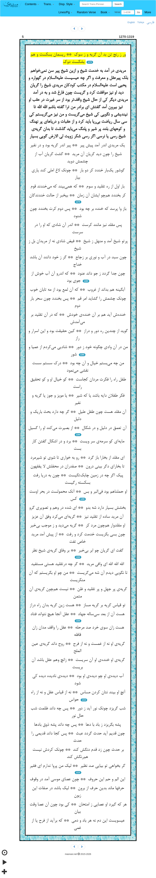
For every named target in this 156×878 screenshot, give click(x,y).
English (131, 22)
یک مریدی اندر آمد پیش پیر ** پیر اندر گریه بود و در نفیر (78, 145)
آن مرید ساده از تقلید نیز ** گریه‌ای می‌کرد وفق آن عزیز (78, 516)
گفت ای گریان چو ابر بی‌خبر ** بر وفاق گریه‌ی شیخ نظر (78, 550)
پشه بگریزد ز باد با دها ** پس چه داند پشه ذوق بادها (78, 724)
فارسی (150, 22)
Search (118, 4)
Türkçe (140, 22)
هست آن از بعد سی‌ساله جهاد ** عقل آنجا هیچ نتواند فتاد (78, 614)
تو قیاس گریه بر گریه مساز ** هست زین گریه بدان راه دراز (78, 605)
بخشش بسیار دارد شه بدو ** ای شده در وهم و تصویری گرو (78, 507)
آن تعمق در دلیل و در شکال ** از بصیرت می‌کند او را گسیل (78, 428)
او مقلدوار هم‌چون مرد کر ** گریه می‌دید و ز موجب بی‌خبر (78, 525)
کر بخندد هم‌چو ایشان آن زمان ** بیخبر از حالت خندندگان (78, 195)
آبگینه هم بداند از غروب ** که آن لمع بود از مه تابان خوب (78, 289)
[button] (32, 4)
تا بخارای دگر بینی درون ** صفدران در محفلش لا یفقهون (78, 466)
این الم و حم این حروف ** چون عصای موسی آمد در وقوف (78, 779)
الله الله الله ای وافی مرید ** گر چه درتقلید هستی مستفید (78, 564)
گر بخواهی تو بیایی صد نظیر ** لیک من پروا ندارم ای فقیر (78, 766)
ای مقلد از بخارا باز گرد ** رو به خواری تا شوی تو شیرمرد (78, 457)
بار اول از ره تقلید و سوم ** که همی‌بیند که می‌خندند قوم (78, 186)
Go (138, 12)
